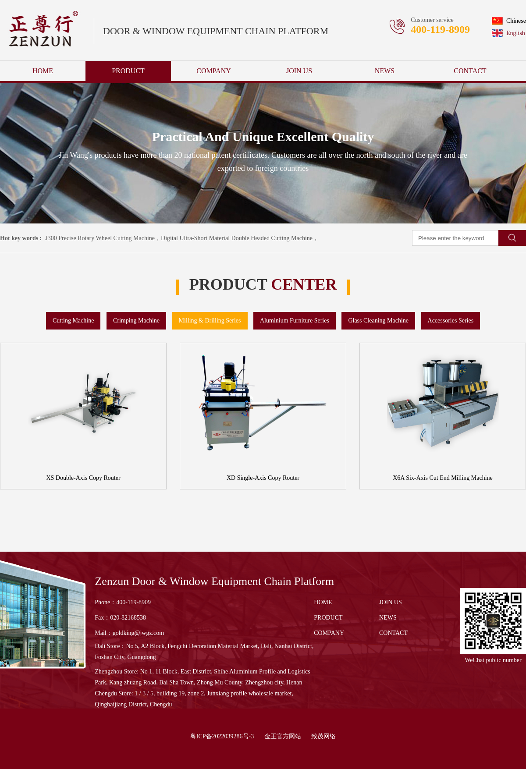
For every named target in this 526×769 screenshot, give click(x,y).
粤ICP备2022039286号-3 (222, 736)
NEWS (384, 70)
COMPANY (213, 70)
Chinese (509, 21)
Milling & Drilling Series (210, 320)
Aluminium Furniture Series (294, 320)
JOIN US (299, 70)
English (508, 33)
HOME (42, 70)
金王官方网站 (282, 736)
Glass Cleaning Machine (378, 320)
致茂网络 (323, 736)
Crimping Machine (136, 320)
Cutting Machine (73, 320)
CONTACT (470, 70)
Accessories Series (451, 320)
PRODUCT (128, 70)
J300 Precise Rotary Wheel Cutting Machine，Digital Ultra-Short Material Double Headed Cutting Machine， (182, 238)
